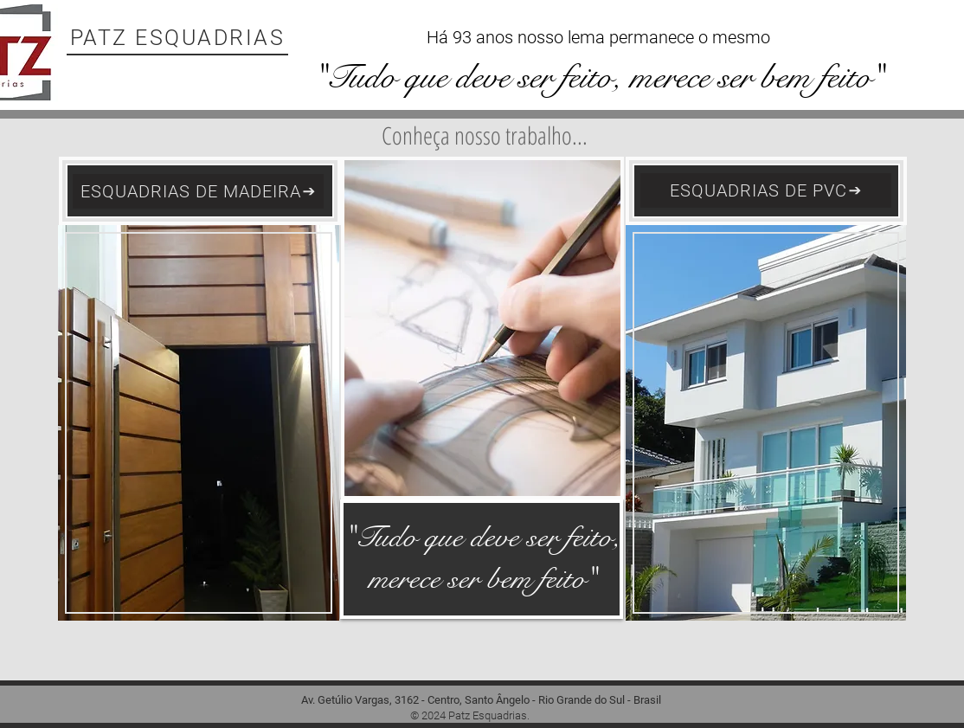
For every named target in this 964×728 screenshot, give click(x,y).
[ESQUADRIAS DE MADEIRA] (198, 191)
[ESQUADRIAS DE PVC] (765, 190)
